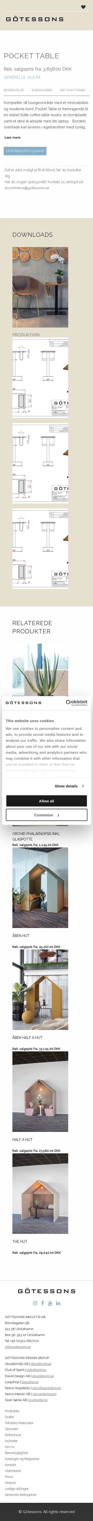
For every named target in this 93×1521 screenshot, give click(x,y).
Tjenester (11, 1429)
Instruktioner (72, 90)
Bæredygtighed (16, 1453)
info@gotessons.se (18, 1347)
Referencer (13, 1435)
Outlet (9, 1417)
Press (9, 1477)
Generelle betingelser (21, 1495)
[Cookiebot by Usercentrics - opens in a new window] (66, 703)
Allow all (46, 801)
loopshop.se (30, 1382)
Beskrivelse (14, 90)
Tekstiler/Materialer (19, 1423)
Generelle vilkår (22, 77)
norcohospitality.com (46, 1388)
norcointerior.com (44, 1394)
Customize (46, 815)
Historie (10, 1483)
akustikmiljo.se (41, 1364)
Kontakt (10, 1465)
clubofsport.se (36, 1370)
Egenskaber (42, 90)
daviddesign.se (43, 1376)
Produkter (12, 1411)
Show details (66, 786)
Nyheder (11, 1441)
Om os (9, 1447)
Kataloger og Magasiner (22, 1459)
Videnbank (13, 1471)
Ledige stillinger (17, 1489)
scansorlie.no (38, 1400)
